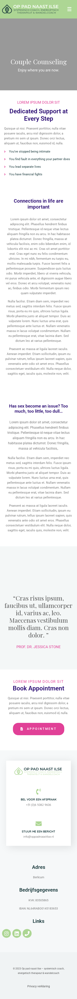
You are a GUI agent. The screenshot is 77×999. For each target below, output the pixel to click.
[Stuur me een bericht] (39, 824)
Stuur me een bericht (38, 831)
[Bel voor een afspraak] (39, 792)
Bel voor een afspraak (38, 799)
